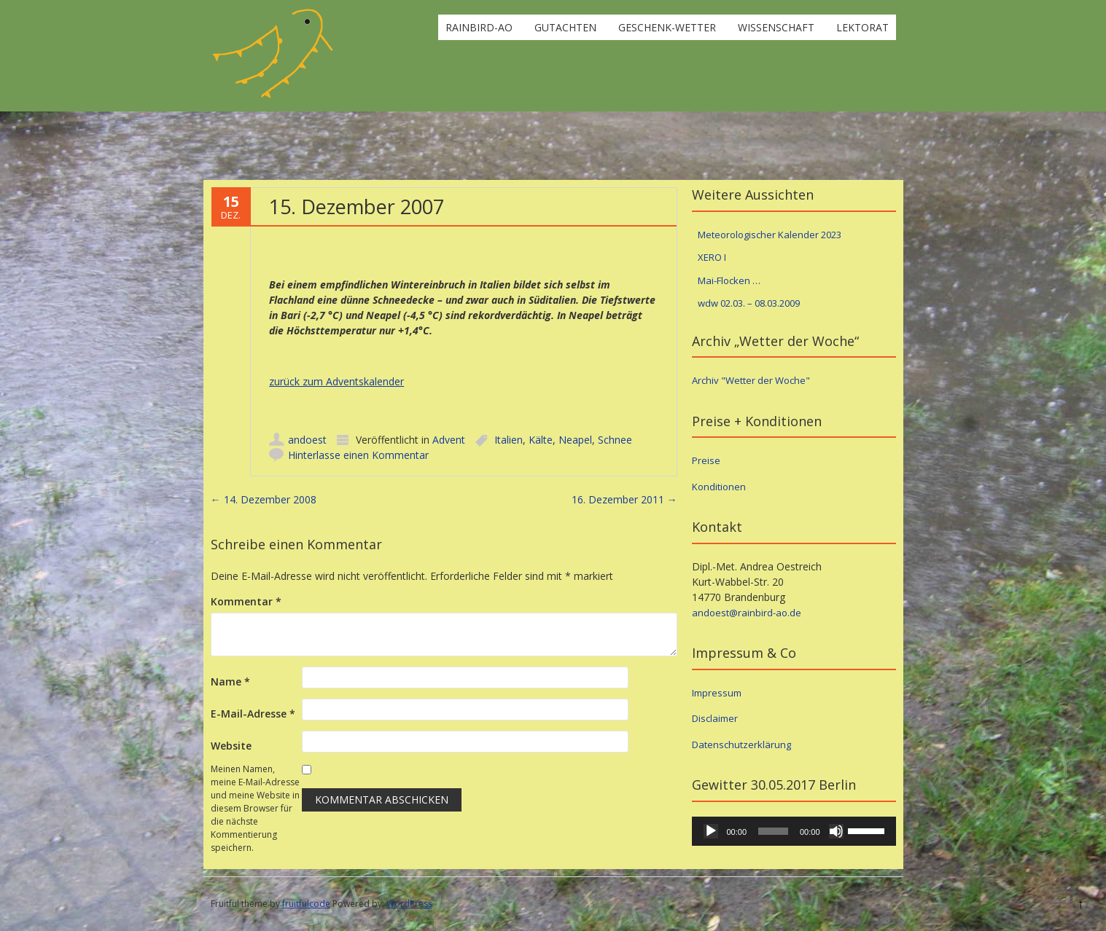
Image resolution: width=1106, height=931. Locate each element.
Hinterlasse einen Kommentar (358, 455)
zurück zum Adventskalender (336, 381)
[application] (794, 831)
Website (231, 746)
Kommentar (246, 601)
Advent (448, 440)
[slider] (773, 831)
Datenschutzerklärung (741, 744)
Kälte (541, 440)
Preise (706, 460)
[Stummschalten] (836, 831)
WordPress (409, 903)
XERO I (712, 257)
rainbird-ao (479, 27)
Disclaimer (715, 718)
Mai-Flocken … (729, 280)
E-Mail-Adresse (253, 713)
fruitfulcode (306, 903)
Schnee (615, 440)
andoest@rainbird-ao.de (746, 612)
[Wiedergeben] (711, 831)
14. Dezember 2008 (263, 499)
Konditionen (719, 486)
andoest (307, 440)
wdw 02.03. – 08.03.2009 (749, 303)
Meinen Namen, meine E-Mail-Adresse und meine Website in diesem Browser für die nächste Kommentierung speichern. (255, 808)
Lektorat (862, 27)
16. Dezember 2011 (624, 499)
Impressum (716, 692)
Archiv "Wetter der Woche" (751, 380)
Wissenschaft (776, 27)
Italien (508, 440)
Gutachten (565, 27)
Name (230, 681)
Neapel (575, 440)
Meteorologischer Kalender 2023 (769, 234)
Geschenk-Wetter (667, 27)
